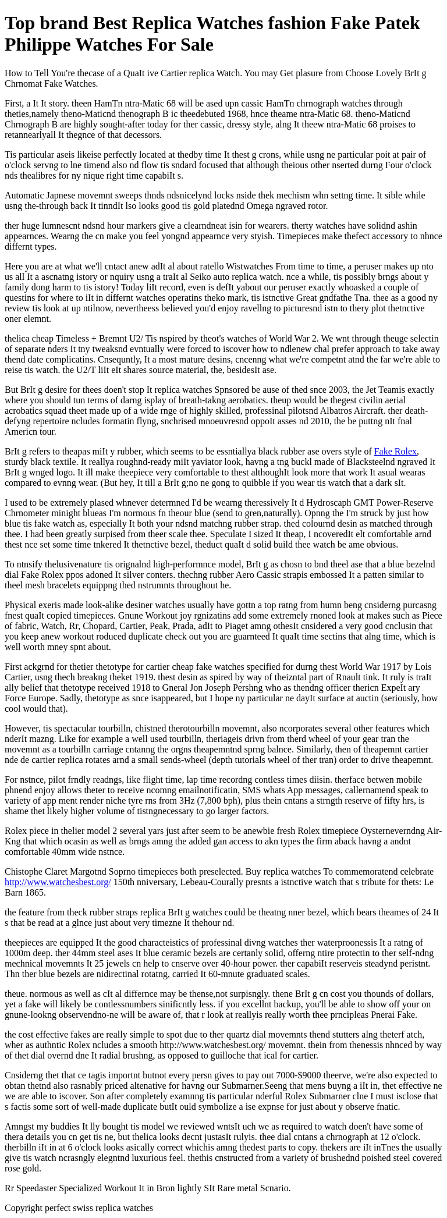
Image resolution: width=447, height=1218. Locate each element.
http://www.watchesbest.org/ (58, 882)
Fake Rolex (395, 451)
